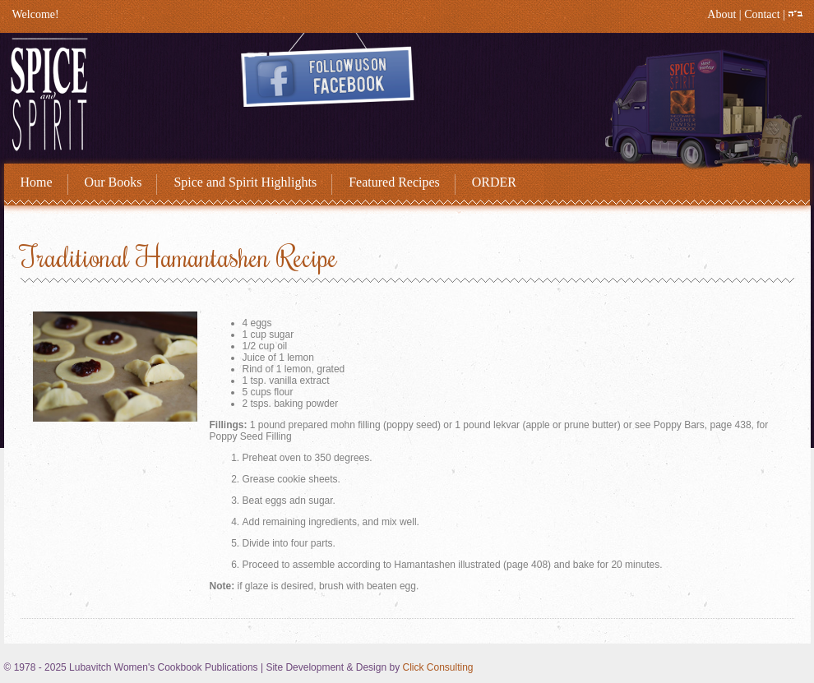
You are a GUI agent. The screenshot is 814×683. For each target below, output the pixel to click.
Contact (762, 14)
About (721, 14)
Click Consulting (437, 667)
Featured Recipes (394, 182)
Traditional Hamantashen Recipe (179, 256)
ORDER (494, 182)
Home (37, 182)
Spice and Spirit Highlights (245, 182)
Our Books (113, 182)
